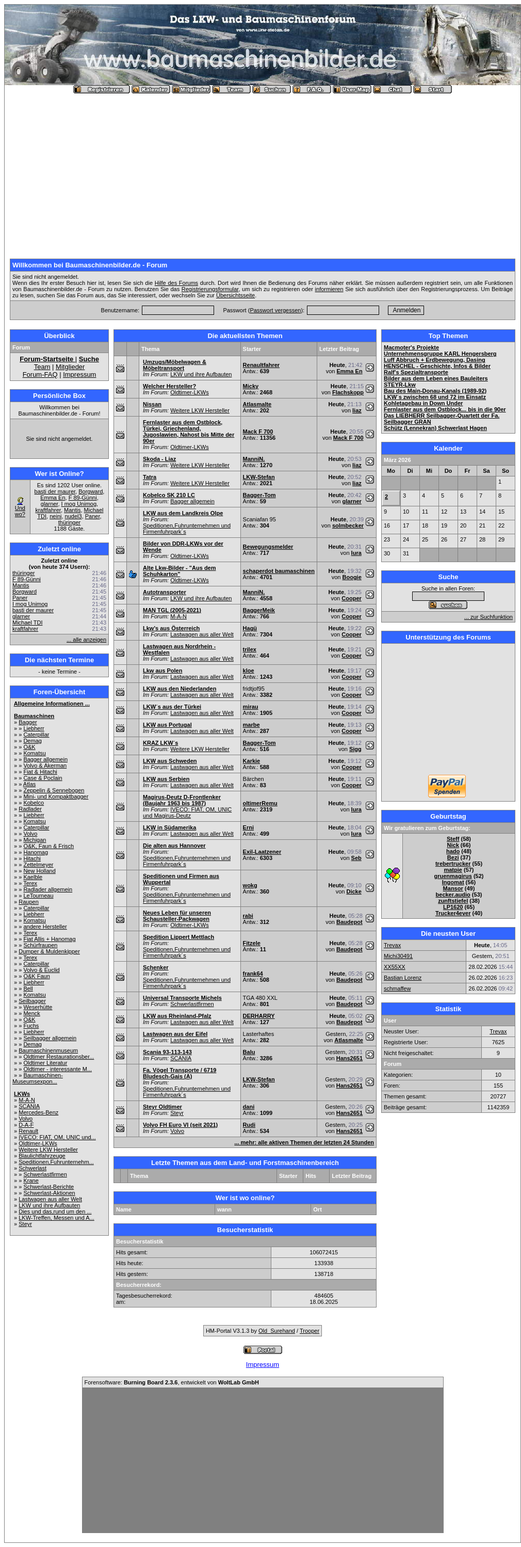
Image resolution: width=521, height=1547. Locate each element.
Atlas (29, 784)
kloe (248, 670)
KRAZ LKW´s (160, 743)
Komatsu (34, 753)
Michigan (34, 840)
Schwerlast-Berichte (48, 1187)
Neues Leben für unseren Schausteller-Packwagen (177, 916)
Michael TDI (27, 622)
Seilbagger (32, 1001)
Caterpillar (36, 734)
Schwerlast (32, 1168)
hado (453, 851)
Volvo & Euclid (41, 970)
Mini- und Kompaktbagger (55, 796)
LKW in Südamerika (169, 827)
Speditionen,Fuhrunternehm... (56, 1162)
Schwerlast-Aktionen (49, 1193)
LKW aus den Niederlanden (179, 688)
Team (42, 367)
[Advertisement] (262, 172)
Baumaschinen (34, 716)
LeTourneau (38, 895)
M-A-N (27, 1100)
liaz (357, 410)
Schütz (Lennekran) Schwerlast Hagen (435, 428)
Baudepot (349, 922)
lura (356, 553)
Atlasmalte (257, 404)
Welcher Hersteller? (169, 386)
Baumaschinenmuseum (48, 1050)
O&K (29, 747)
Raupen (29, 902)
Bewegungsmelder (268, 547)
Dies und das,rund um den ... (55, 1211)
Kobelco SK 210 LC (169, 495)
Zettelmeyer (38, 865)
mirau (250, 707)
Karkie (251, 761)
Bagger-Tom (259, 495)
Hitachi (32, 858)
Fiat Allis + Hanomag (49, 939)
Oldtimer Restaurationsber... (58, 1057)
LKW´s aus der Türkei (172, 707)
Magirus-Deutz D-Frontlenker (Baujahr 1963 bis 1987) (182, 800)
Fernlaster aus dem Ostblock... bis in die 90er (445, 409)
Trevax (392, 945)
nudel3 (73, 516)
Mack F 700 (258, 431)
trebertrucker (452, 863)
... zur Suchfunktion (488, 617)
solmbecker (348, 525)
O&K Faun (36, 976)
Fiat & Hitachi (40, 772)
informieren (329, 289)
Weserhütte (37, 1007)
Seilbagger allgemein (49, 1038)
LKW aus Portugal (167, 725)
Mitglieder (70, 367)
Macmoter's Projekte (411, 347)
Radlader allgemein (47, 889)
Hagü (250, 628)
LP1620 (453, 907)
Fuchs (31, 1026)
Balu (249, 1052)
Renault (28, 1131)
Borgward (90, 491)
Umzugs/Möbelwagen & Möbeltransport (174, 365)
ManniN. (254, 459)
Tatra (149, 477)
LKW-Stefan (259, 477)
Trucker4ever (453, 913)
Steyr (25, 1224)
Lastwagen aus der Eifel (175, 1034)
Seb (356, 858)
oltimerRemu (260, 803)
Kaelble (32, 877)
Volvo (30, 834)
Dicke (353, 891)
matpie (453, 870)
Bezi (453, 857)
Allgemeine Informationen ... (52, 703)
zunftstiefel (453, 901)
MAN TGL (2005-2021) (172, 610)
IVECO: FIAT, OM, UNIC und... (57, 1137)
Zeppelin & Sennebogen (53, 790)
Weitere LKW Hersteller (48, 1149)
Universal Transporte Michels (182, 998)
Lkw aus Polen (162, 670)
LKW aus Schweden (170, 761)
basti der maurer (55, 491)
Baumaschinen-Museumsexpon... (37, 1078)
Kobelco (33, 803)
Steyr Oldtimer (162, 1107)
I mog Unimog (78, 504)
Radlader (30, 809)
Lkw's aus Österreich (171, 628)
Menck (31, 1013)
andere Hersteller (45, 926)
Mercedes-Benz (38, 1112)
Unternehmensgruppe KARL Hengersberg (440, 353)
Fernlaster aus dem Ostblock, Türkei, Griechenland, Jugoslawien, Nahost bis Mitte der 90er (188, 431)
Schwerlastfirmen (45, 1174)
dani (249, 1107)
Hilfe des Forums (176, 283)
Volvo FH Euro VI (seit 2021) (180, 1125)
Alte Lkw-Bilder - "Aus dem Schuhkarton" (179, 571)
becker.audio (453, 894)
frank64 (253, 973)
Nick (453, 845)
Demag (32, 741)
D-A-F (26, 1125)
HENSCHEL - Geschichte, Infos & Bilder (437, 366)
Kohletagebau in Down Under (423, 403)
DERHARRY (259, 1016)
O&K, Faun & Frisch (48, 846)
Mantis (72, 510)
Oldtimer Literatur (45, 1063)
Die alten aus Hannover (174, 845)
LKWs (22, 1094)
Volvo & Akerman (45, 765)
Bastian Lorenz (402, 978)
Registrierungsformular (210, 289)
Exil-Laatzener (262, 852)
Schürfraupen (40, 945)
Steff (453, 839)
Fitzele (251, 943)
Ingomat (453, 882)
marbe (251, 725)
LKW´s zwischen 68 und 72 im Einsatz (435, 397)
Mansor (453, 888)
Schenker (156, 967)
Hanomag (35, 852)
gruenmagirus (453, 876)
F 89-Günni (83, 498)
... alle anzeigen (86, 639)
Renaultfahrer (261, 365)
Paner (92, 516)
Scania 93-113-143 (167, 1052)
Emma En (52, 498)
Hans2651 (349, 1058)
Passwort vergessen (275, 310)
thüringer (69, 522)
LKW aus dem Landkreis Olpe (183, 513)
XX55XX (394, 967)
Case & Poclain (42, 778)
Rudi (249, 1125)
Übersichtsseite (235, 295)
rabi (248, 916)
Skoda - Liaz (159, 459)
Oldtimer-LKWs (38, 1143)
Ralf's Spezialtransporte (416, 372)
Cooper (351, 598)
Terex (30, 883)
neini (55, 516)
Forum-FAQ (40, 374)
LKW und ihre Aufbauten (49, 1205)
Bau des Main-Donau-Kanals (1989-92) (435, 391)
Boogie (352, 577)
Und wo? (20, 511)
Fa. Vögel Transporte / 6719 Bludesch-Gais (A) (179, 1073)
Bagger (28, 722)
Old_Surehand (276, 1331)
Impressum (79, 374)
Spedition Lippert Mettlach (178, 937)
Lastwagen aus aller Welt (50, 1199)
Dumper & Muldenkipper (49, 951)
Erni (248, 827)
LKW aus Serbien (166, 779)
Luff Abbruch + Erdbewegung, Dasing (434, 360)
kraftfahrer (48, 510)
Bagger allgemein (45, 759)
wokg (250, 885)
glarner (49, 504)
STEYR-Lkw (400, 384)
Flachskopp (348, 392)
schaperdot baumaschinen (279, 571)
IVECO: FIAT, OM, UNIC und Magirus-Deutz (187, 812)
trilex (249, 649)
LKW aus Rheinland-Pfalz (177, 1016)
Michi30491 (398, 956)
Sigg (355, 749)
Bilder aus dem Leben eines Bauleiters (436, 378)
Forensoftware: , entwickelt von (172, 1382)
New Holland (39, 871)
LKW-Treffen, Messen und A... (56, 1218)
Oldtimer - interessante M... (57, 1069)
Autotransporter (164, 592)
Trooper (309, 1331)
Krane (30, 1180)
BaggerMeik (259, 610)
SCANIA (29, 1106)
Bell (27, 988)
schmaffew (397, 988)
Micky (251, 386)
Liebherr (33, 728)
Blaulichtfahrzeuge (42, 1156)
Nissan (152, 404)
